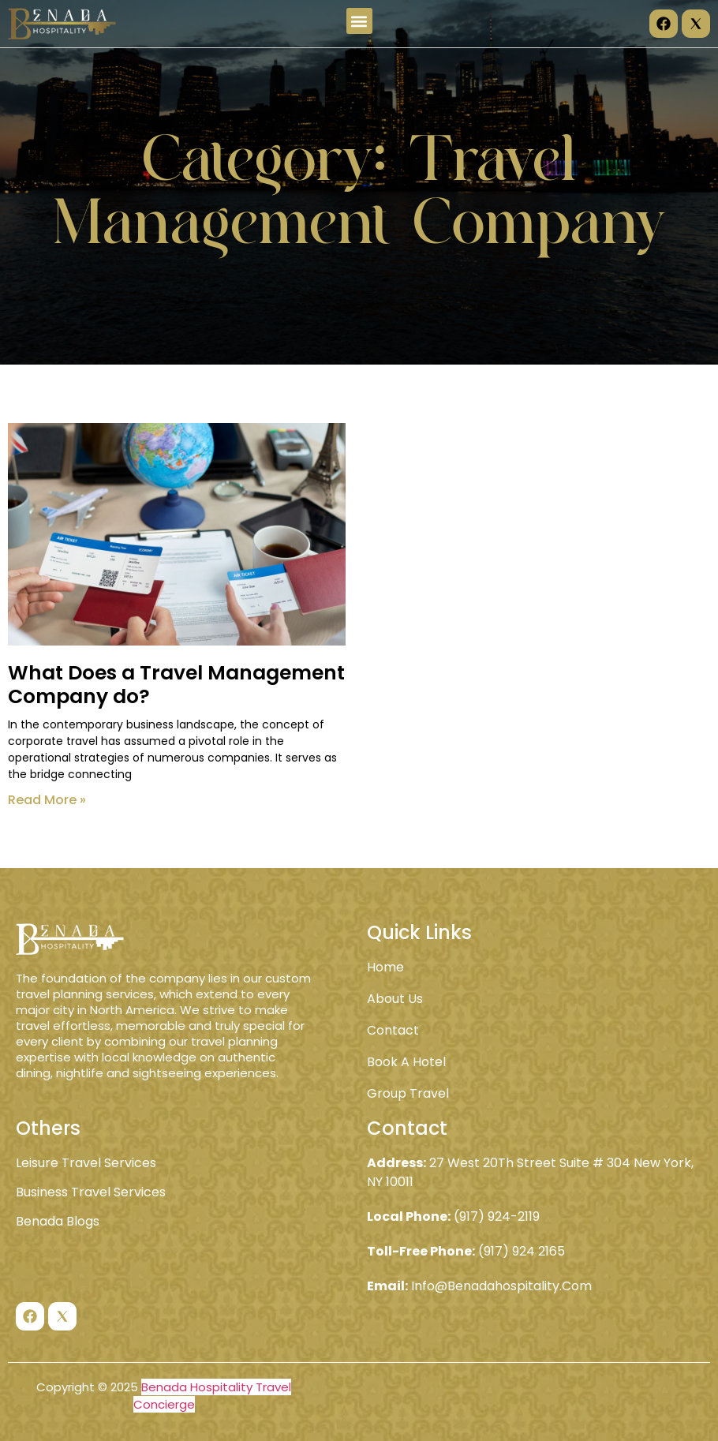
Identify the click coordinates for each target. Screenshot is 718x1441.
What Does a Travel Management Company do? (176, 684)
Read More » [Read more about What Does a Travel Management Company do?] (47, 800)
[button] (359, 21)
